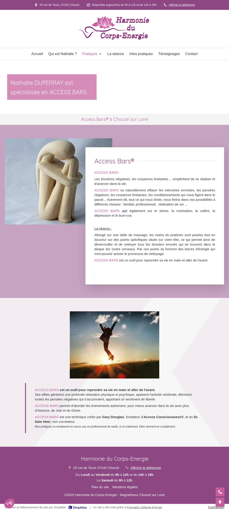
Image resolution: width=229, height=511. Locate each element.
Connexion (216, 507)
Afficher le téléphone (182, 4)
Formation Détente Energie (144, 507)
